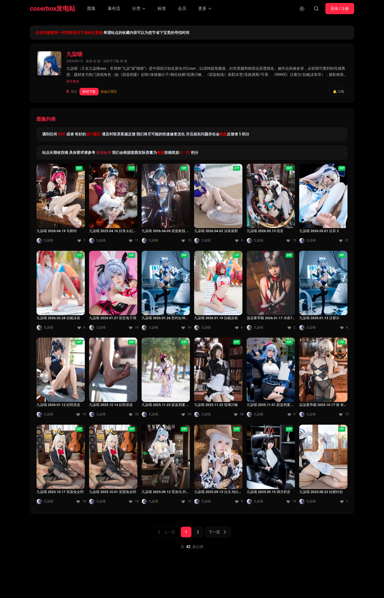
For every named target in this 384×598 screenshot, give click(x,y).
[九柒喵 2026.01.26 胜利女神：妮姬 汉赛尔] (166, 292)
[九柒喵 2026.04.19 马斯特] (61, 205)
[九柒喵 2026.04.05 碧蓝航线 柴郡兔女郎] (166, 205)
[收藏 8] (239, 241)
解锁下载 (89, 91)
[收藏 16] (186, 327)
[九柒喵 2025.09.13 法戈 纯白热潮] (218, 466)
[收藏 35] (133, 414)
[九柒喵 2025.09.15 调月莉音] (271, 466)
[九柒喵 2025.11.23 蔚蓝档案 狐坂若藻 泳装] (166, 379)
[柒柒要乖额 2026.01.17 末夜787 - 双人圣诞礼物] (271, 292)
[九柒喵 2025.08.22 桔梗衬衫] (323, 466)
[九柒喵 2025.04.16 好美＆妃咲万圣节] (113, 205)
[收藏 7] (81, 241)
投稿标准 (103, 152)
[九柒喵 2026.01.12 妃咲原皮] (61, 379)
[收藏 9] (291, 414)
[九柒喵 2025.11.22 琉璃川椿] (218, 379)
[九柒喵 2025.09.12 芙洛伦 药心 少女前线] (166, 466)
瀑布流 (113, 8)
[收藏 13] (133, 501)
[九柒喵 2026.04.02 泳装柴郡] (218, 205)
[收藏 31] (344, 241)
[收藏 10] (186, 414)
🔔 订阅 (338, 91)
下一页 (218, 532)
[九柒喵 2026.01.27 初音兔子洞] (113, 292)
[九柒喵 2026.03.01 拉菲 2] (323, 205)
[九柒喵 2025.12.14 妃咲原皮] (113, 379)
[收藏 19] (81, 414)
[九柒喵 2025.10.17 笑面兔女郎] (61, 466)
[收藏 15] (186, 241)
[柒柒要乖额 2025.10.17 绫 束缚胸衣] (323, 379)
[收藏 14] (133, 327)
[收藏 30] (239, 414)
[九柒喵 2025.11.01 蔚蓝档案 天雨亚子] (271, 379)
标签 (162, 8)
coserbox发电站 (52, 8)
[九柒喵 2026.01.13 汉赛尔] (323, 292)
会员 (182, 8)
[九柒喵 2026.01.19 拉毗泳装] (218, 292)
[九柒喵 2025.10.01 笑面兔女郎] (113, 466)
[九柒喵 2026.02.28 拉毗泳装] (61, 292)
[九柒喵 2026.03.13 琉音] (271, 205)
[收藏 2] (291, 327)
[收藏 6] (239, 327)
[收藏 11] (133, 241)
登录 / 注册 (340, 8)
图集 (91, 8)
